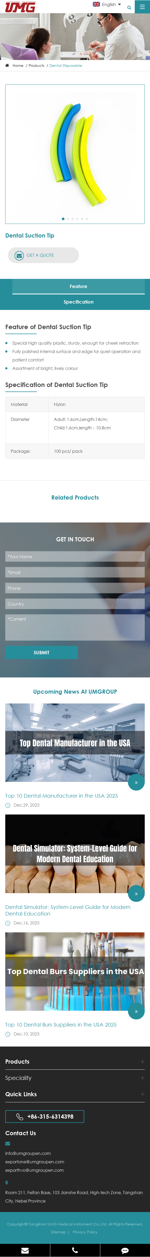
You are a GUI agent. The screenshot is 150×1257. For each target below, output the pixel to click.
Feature (78, 286)
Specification (79, 302)
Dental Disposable (65, 65)
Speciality (75, 1078)
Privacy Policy (85, 1231)
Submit (41, 652)
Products (36, 65)
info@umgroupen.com (28, 1153)
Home (18, 65)
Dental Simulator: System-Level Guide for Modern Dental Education (68, 910)
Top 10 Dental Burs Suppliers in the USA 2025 (61, 1025)
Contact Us (20, 1133)
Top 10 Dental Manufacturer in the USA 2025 (61, 796)
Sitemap (58, 1231)
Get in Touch (75, 539)
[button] (63, 219)
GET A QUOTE (34, 255)
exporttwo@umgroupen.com (34, 1170)
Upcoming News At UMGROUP (75, 691)
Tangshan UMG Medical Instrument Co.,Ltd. (68, 1223)
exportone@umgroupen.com (34, 1161)
